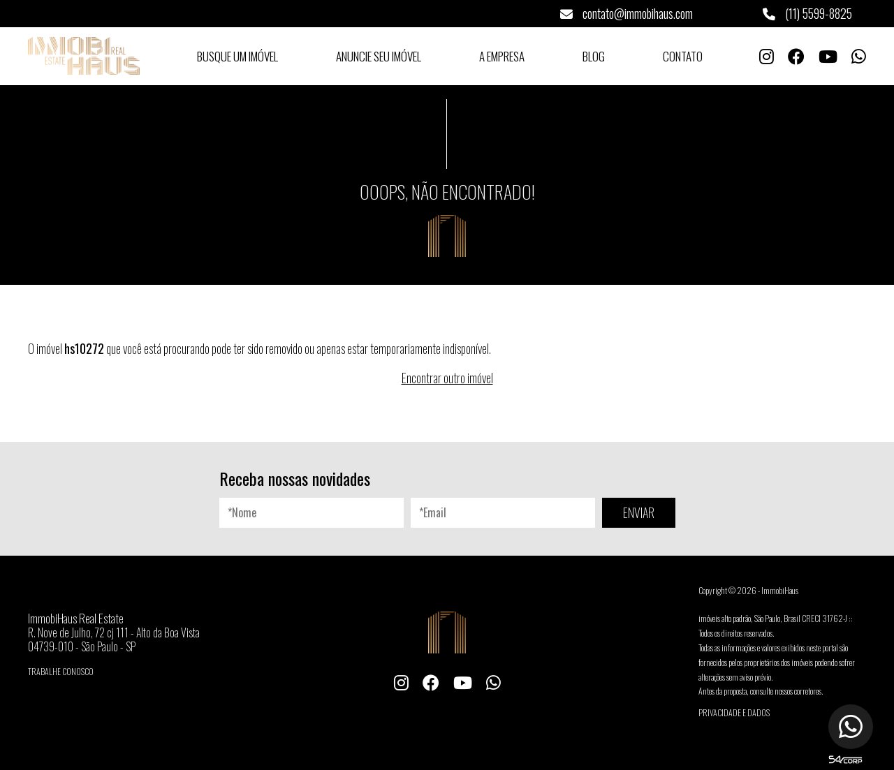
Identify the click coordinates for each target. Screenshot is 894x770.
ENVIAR (638, 512)
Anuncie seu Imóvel (378, 56)
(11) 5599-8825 (807, 13)
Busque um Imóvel (237, 56)
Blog (593, 56)
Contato (683, 56)
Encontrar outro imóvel (447, 378)
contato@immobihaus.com (626, 13)
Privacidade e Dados (734, 712)
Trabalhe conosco (61, 671)
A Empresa (502, 56)
